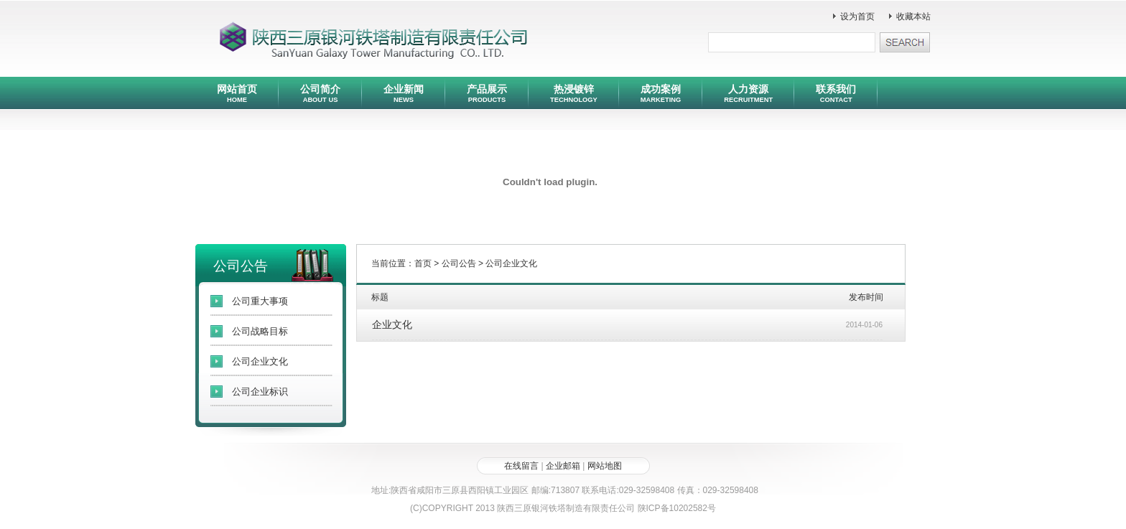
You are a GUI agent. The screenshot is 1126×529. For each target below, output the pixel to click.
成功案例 (661, 93)
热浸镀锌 (573, 93)
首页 (423, 263)
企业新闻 (403, 93)
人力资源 (748, 93)
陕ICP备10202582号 (677, 508)
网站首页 (237, 93)
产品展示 (487, 93)
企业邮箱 (563, 466)
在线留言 (521, 466)
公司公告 (459, 263)
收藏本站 (913, 16)
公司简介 (320, 93)
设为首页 (857, 16)
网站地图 (604, 466)
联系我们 (836, 93)
